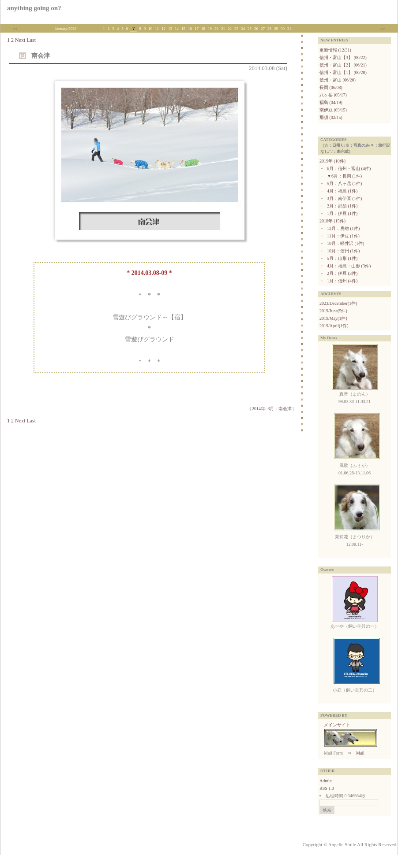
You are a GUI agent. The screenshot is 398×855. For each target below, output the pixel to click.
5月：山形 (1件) (342, 258)
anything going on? (34, 7)
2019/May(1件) (333, 318)
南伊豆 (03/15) (333, 109)
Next (20, 40)
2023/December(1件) (338, 303)
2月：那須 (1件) (342, 206)
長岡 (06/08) (330, 87)
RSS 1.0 (326, 788)
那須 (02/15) (330, 117)
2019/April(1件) (334, 325)
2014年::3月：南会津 (272, 408)
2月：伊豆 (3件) (342, 273)
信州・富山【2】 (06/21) (343, 65)
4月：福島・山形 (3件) (349, 265)
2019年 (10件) (332, 161)
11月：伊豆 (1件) (343, 235)
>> (382, 28)
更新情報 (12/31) (335, 50)
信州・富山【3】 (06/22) (343, 57)
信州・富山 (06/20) (337, 80)
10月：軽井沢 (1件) (345, 243)
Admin (325, 780)
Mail (360, 753)
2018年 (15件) (332, 220)
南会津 (40, 55)
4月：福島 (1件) (342, 191)
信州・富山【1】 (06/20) (343, 72)
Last (31, 40)
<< (15, 28)
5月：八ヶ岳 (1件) (344, 183)
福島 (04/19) (330, 102)
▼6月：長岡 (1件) (344, 176)
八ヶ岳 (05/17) (333, 95)
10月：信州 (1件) (343, 250)
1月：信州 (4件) (342, 280)
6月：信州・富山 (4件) (349, 168)
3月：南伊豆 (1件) (344, 198)
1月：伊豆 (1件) (342, 213)
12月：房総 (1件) (343, 228)
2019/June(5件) (333, 310)
